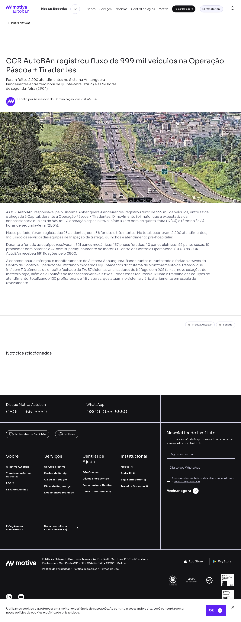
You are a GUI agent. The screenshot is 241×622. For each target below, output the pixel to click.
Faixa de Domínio (17, 489)
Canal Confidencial (96, 491)
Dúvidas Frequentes (95, 478)
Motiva (127, 466)
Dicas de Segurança (57, 486)
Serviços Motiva (54, 466)
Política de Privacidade (56, 569)
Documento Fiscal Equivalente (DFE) (61, 528)
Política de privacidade (187, 481)
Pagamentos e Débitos (97, 485)
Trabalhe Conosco (134, 486)
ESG (10, 483)
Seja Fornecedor (133, 479)
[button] (211, 9)
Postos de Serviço (56, 473)
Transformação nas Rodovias (18, 475)
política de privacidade (62, 612)
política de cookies (29, 612)
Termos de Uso (109, 569)
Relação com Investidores (14, 528)
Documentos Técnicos (59, 492)
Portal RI (128, 473)
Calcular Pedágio (55, 479)
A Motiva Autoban (17, 466)
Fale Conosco (91, 472)
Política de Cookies (85, 569)
